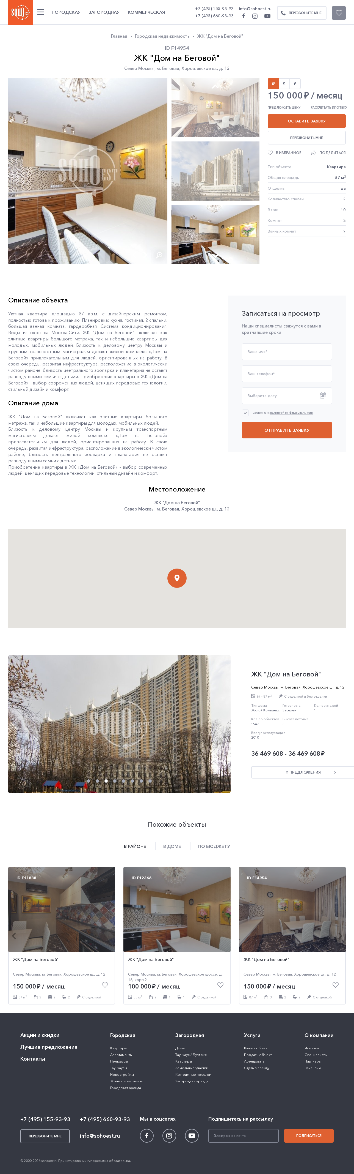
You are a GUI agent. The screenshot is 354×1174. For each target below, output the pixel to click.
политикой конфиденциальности (291, 412)
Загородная (104, 12)
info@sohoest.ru (255, 8)
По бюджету (214, 846)
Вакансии (313, 1068)
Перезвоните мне (300, 13)
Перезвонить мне (306, 138)
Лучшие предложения (49, 1047)
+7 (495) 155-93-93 (214, 8)
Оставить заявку (307, 121)
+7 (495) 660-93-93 (214, 15)
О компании (319, 1035)
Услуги (252, 1035)
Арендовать (254, 1061)
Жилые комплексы (126, 1081)
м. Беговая (168, 68)
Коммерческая (146, 12)
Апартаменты (121, 1054)
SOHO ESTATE (20, 12)
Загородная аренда (191, 1081)
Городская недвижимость (162, 36)
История (312, 1048)
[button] (134, 255)
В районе (135, 846)
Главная (119, 36)
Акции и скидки (39, 1035)
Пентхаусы (119, 1061)
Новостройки (122, 1074)
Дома (180, 1048)
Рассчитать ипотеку (329, 108)
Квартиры (118, 1048)
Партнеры (313, 1061)
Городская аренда (125, 1087)
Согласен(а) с (283, 412)
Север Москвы (139, 68)
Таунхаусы (118, 1068)
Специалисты (316, 1054)
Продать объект (258, 1054)
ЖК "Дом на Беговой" (220, 36)
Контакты (32, 1059)
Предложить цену (284, 108)
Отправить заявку (286, 430)
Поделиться (332, 153)
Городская (66, 12)
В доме (172, 846)
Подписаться (309, 1136)
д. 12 (224, 68)
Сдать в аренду (256, 1068)
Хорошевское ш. (199, 68)
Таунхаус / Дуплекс (191, 1054)
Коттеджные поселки (193, 1074)
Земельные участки (191, 1068)
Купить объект (256, 1048)
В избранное (289, 153)
